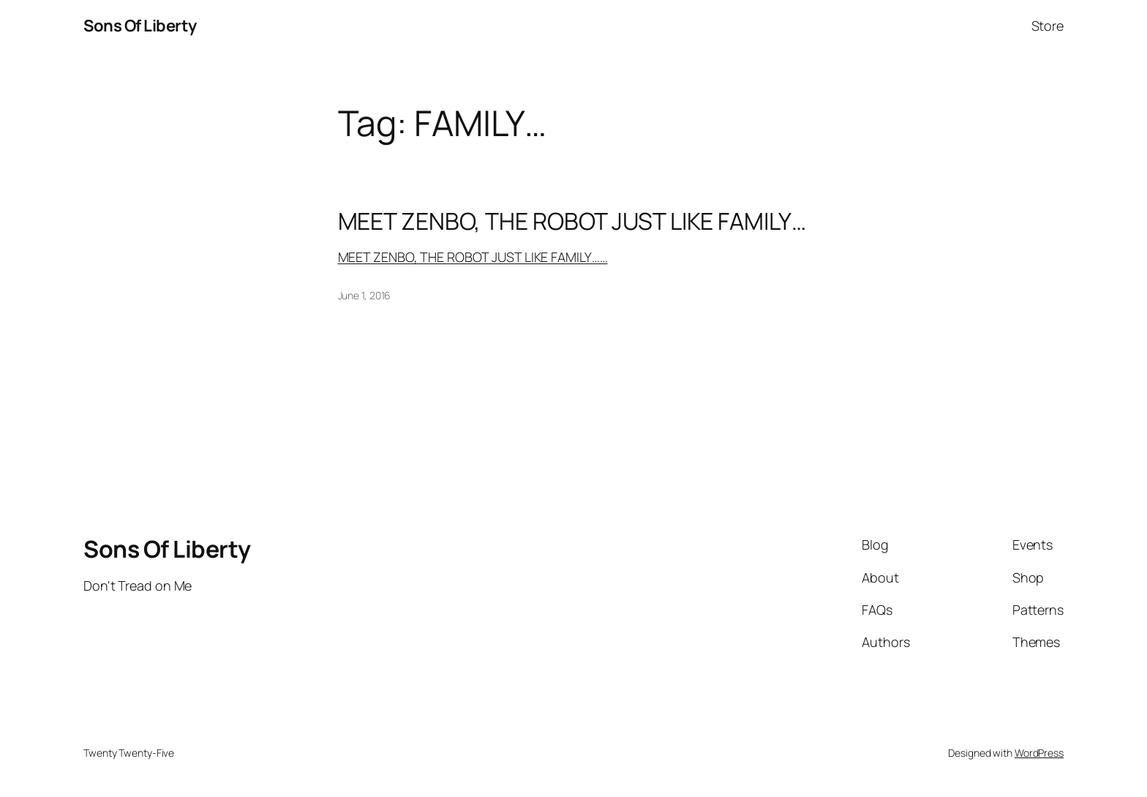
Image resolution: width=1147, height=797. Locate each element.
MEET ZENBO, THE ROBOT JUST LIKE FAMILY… (572, 221)
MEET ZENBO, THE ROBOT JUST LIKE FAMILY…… (473, 257)
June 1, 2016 (364, 295)
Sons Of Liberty (140, 26)
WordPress (1039, 753)
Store (1047, 25)
